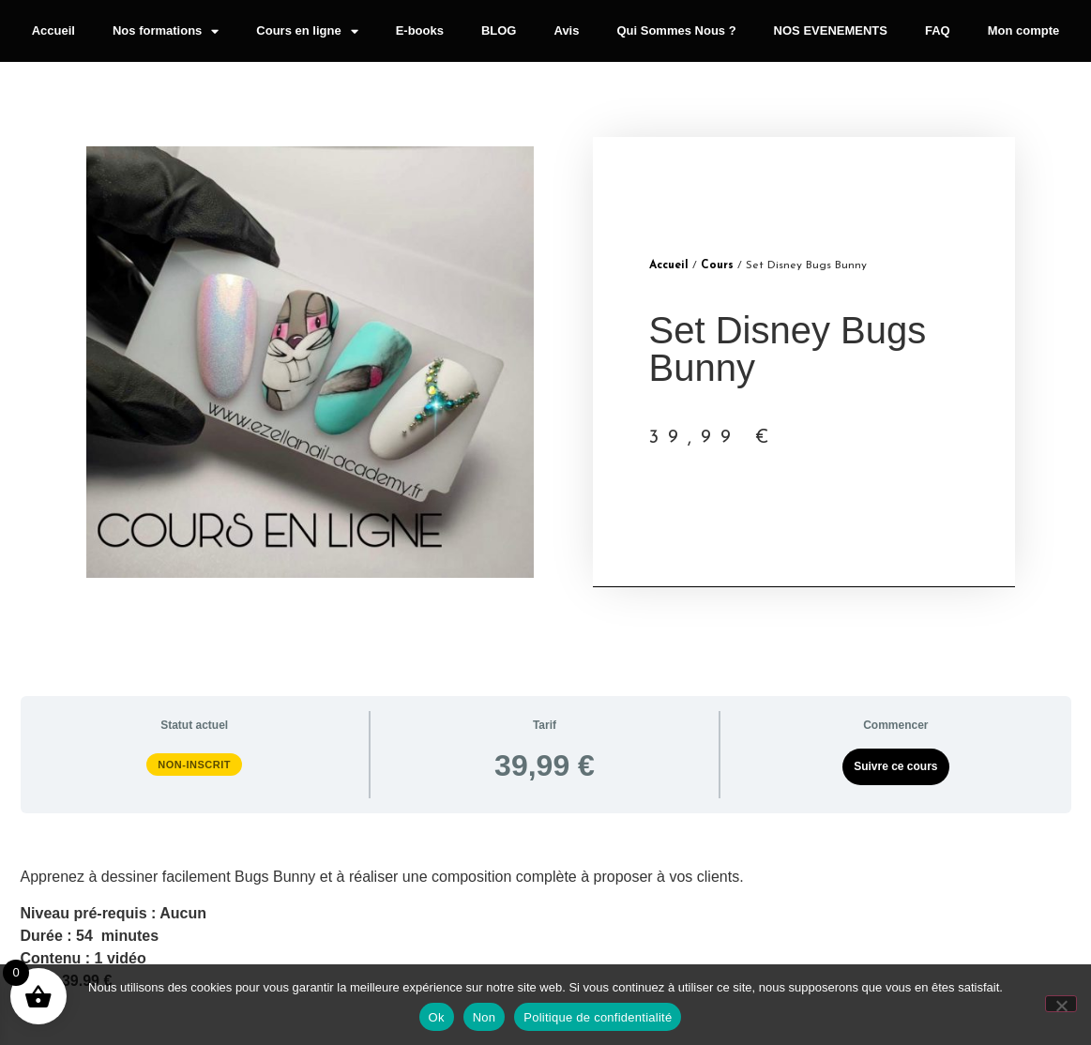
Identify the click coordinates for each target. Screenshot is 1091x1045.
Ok (437, 1017)
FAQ (937, 30)
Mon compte (1024, 30)
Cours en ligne (306, 31)
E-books (420, 30)
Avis (566, 30)
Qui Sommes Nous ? (675, 30)
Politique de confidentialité (597, 1017)
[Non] (1061, 1003)
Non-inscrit (194, 764)
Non (484, 1017)
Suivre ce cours (895, 766)
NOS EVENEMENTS (830, 30)
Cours (717, 265)
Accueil (53, 30)
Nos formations (166, 31)
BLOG (499, 30)
